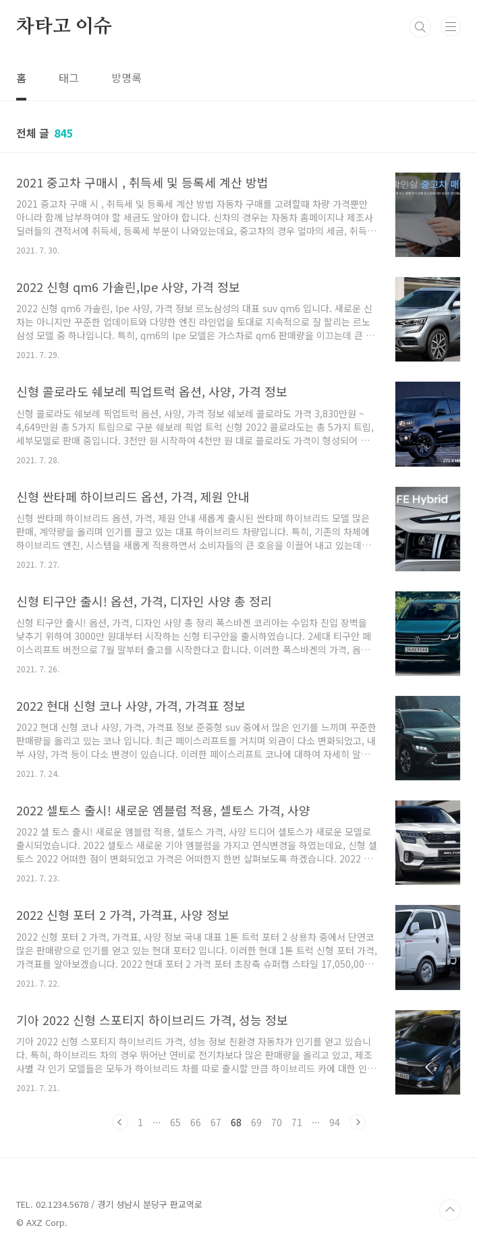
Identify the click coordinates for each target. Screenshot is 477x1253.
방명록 (126, 77)
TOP (450, 1210)
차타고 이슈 (64, 27)
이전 (120, 1122)
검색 (420, 27)
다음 (357, 1122)
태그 (69, 77)
